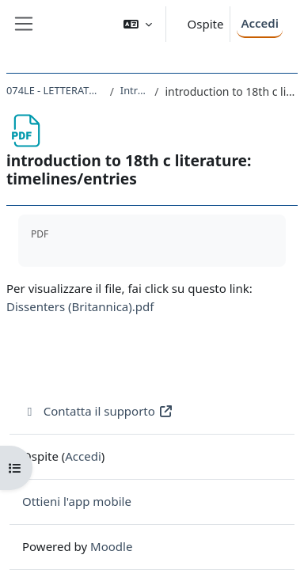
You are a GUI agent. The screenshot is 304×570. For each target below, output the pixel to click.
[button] (137, 24)
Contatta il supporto (97, 411)
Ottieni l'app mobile (76, 501)
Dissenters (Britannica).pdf (80, 306)
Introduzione (134, 90)
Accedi (260, 23)
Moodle (111, 546)
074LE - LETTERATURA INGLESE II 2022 (55, 90)
